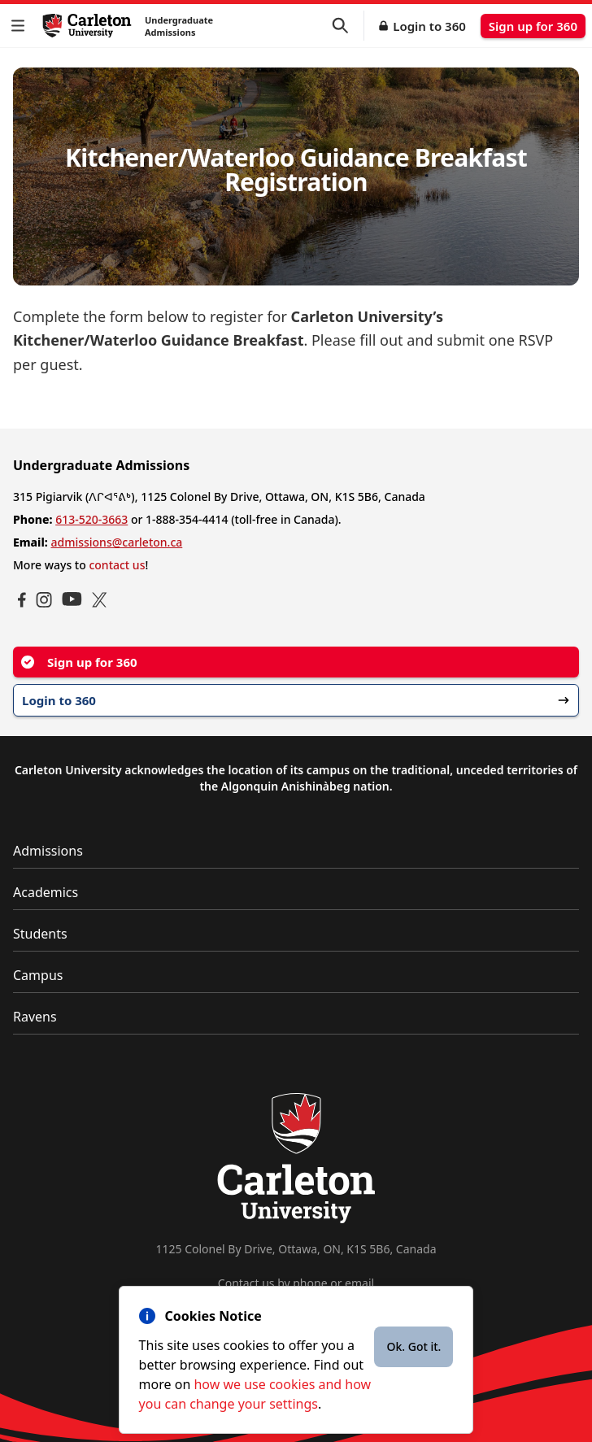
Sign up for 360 (533, 26)
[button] (21, 25)
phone (310, 1283)
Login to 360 (429, 26)
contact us (117, 565)
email (359, 1283)
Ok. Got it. (413, 1346)
